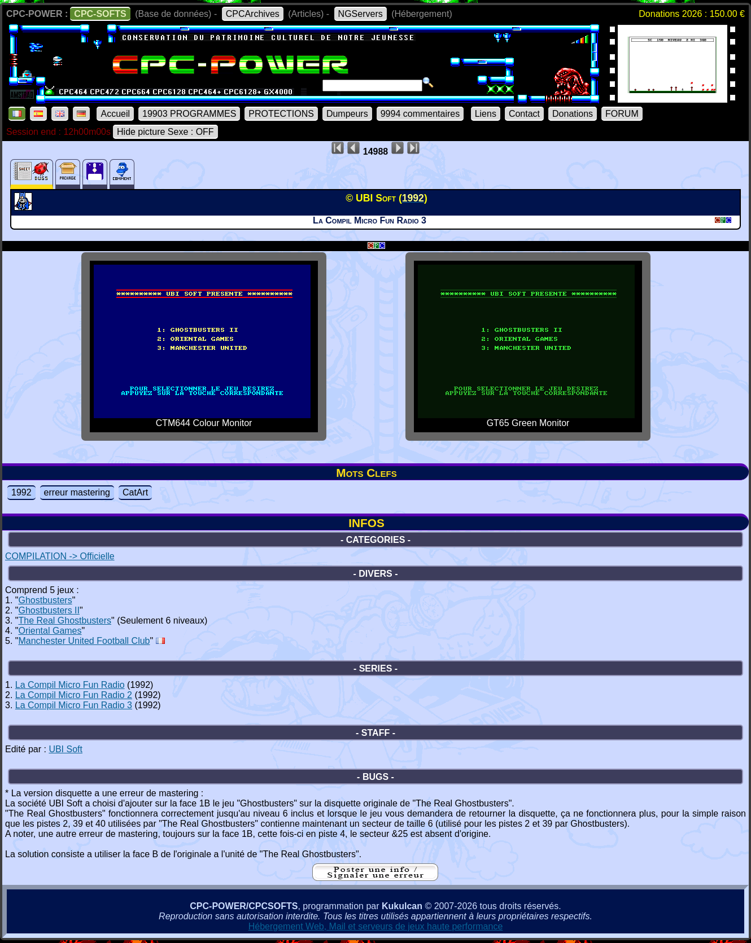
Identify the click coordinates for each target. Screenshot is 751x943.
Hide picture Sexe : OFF (165, 132)
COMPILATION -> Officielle (60, 556)
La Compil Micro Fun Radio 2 (73, 695)
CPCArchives (253, 14)
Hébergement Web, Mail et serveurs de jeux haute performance (375, 926)
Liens (485, 114)
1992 (21, 492)
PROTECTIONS (281, 114)
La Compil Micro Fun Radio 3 (73, 705)
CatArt (135, 492)
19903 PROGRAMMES (189, 114)
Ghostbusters (45, 600)
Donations (572, 114)
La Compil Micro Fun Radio (70, 685)
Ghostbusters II (49, 610)
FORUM (622, 114)
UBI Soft (65, 749)
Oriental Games (49, 630)
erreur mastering (77, 492)
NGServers (360, 14)
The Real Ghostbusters (64, 620)
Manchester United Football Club (84, 641)
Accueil (115, 114)
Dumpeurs (347, 114)
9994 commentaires (420, 114)
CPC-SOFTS (100, 14)
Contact (524, 114)
